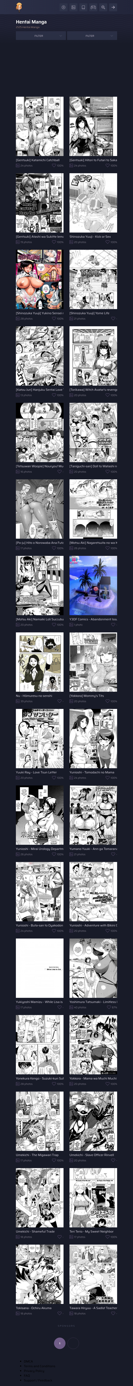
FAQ (27, 1375)
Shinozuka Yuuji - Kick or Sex (90, 236)
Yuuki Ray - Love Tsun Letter (36, 772)
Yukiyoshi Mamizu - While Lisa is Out (40, 1001)
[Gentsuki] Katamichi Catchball (38, 160)
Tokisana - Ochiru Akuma (34, 1308)
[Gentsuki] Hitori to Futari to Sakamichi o (93, 160)
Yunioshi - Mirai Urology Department (40, 848)
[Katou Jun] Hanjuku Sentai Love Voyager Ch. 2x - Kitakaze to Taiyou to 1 (40, 389)
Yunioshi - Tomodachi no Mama (91, 772)
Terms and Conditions (39, 1366)
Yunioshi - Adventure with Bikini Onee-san (93, 925)
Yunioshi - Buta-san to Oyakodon (39, 925)
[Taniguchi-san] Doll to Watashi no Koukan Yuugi (93, 466)
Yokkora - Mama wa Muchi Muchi (93, 1078)
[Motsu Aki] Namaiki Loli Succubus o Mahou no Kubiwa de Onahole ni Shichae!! (40, 619)
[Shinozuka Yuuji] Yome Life (89, 313)
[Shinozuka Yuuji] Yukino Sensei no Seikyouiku (40, 313)
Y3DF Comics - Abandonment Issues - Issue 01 (93, 619)
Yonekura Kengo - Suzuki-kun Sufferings (40, 1078)
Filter (39, 36)
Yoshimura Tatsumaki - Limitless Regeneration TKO (93, 1001)
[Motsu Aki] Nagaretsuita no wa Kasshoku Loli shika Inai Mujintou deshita (93, 542)
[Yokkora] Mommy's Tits (86, 695)
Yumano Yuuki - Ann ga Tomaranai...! (93, 848)
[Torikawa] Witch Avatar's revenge (93, 389)
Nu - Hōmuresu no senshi (34, 695)
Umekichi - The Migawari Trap (37, 1154)
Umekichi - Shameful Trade (35, 1231)
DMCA (28, 1361)
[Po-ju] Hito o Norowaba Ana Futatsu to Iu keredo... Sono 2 (40, 542)
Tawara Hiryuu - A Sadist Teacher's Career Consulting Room (93, 1308)
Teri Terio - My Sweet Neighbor (91, 1231)
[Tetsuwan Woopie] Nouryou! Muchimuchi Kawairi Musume (40, 466)
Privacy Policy (34, 1370)
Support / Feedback (38, 1380)
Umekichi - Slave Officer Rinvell (91, 1154)
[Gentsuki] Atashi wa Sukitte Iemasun (40, 236)
